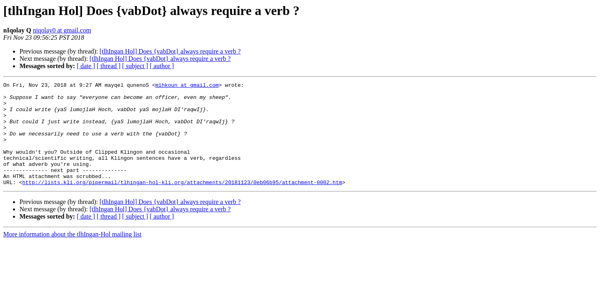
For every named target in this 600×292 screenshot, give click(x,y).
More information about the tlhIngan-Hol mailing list (72, 254)
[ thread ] (109, 65)
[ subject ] (135, 65)
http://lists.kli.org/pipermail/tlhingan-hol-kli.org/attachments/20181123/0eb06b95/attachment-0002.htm (182, 202)
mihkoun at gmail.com (186, 86)
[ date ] (86, 65)
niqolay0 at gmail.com (62, 30)
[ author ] (162, 65)
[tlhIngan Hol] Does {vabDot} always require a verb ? (170, 51)
